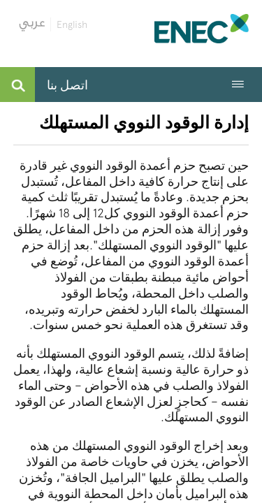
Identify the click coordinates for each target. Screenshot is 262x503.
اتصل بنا (67, 85)
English (72, 24)
